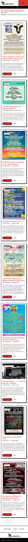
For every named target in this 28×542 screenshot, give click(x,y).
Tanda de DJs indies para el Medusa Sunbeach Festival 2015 (13, 280)
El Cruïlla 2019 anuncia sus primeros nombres (11, 107)
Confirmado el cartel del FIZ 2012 (12, 438)
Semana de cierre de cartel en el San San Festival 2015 (13, 339)
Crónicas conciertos (9, 366)
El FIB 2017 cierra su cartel (11, 221)
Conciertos (7, 24)
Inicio (2, 12)
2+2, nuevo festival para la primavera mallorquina (11, 497)
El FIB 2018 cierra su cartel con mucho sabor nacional (13, 163)
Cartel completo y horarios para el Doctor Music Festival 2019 (13, 58)
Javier (17, 385)
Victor (18, 60)
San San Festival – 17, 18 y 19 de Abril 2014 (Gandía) (13, 382)
